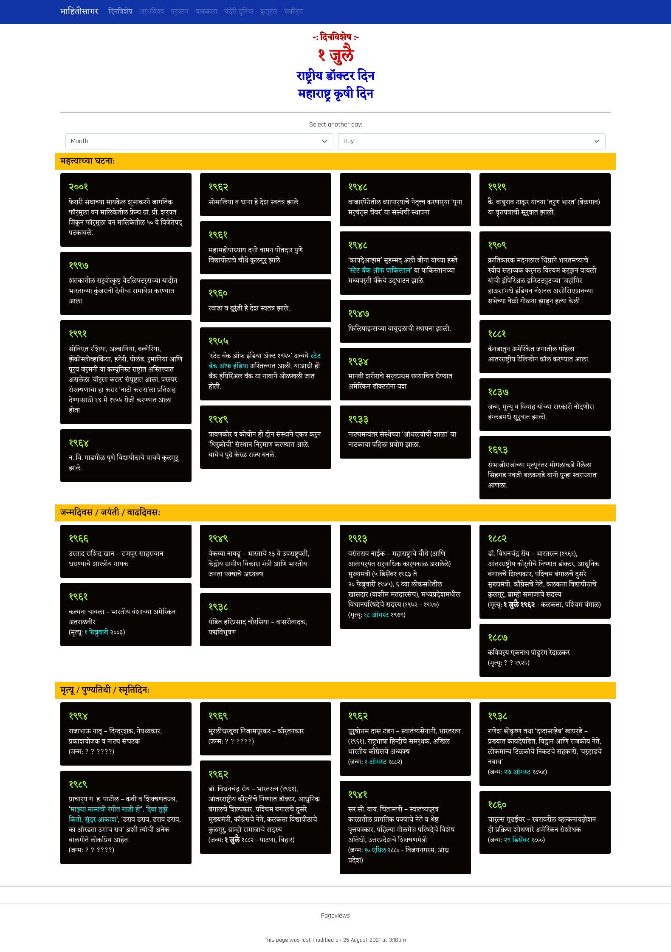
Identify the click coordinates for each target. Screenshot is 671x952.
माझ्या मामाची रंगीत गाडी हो (105, 810)
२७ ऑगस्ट (517, 772)
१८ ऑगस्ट (376, 615)
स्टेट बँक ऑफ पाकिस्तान (380, 271)
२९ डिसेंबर (517, 840)
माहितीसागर (79, 12)
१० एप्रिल (375, 850)
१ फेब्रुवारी (96, 633)
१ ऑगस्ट (375, 762)
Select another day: (335, 124)
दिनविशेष (122, 12)
